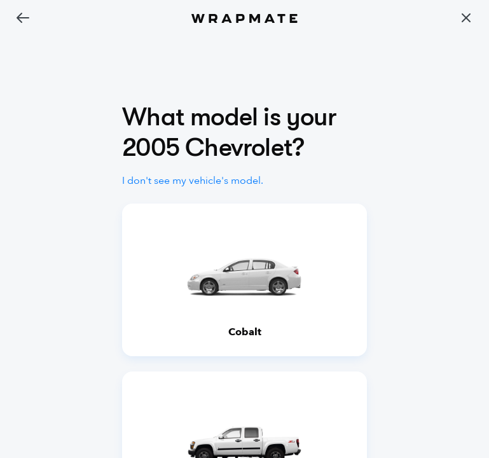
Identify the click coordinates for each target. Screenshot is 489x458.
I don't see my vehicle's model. (192, 181)
